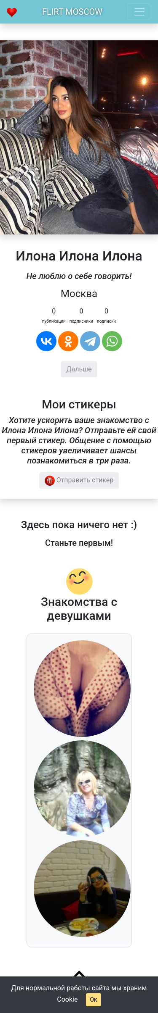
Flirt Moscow (72, 12)
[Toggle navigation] (139, 11)
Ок (93, 999)
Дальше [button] (78, 369)
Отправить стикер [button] (79, 481)
